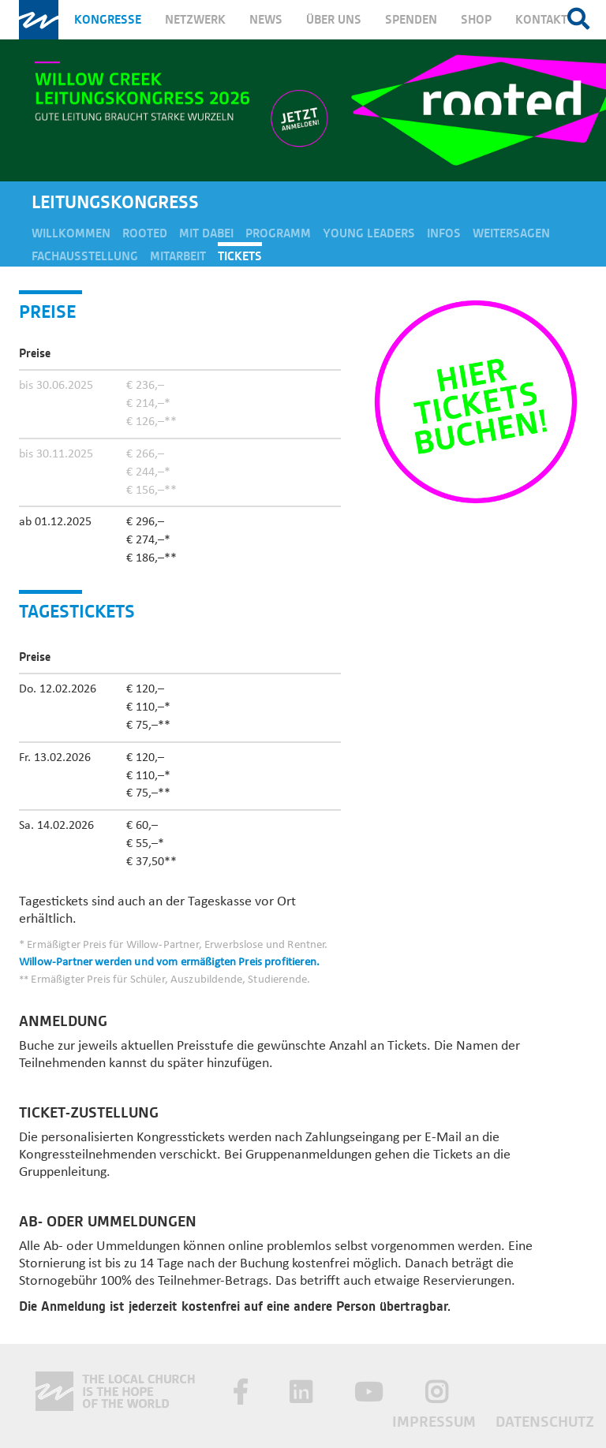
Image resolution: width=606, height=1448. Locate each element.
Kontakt (541, 19)
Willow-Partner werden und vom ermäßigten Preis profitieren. (169, 962)
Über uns (333, 19)
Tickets (240, 256)
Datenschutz (545, 1421)
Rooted (144, 233)
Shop (476, 19)
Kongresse (107, 19)
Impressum (436, 1421)
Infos (444, 233)
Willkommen (71, 233)
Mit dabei (206, 233)
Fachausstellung (85, 256)
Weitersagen (511, 233)
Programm (278, 233)
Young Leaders (369, 233)
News (265, 19)
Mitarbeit (178, 256)
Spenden (411, 19)
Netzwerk (195, 19)
